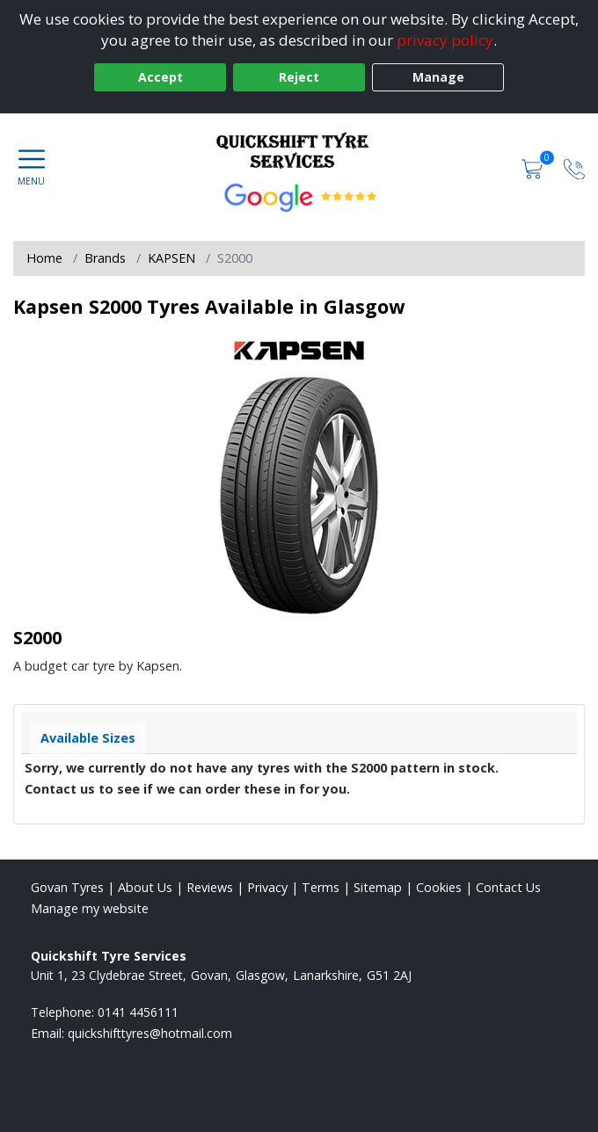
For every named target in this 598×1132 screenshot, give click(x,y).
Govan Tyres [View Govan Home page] (67, 887)
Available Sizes (87, 737)
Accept (160, 77)
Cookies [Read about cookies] (439, 887)
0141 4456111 (138, 1012)
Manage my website (90, 908)
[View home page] (299, 148)
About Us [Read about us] (145, 887)
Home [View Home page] (44, 258)
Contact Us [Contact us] (508, 887)
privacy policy (445, 40)
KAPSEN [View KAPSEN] (171, 258)
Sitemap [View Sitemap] (378, 887)
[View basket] (533, 167)
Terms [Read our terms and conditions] (320, 887)
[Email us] (150, 1033)
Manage (438, 77)
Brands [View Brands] (105, 258)
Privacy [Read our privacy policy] (267, 887)
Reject (299, 77)
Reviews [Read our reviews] (209, 887)
